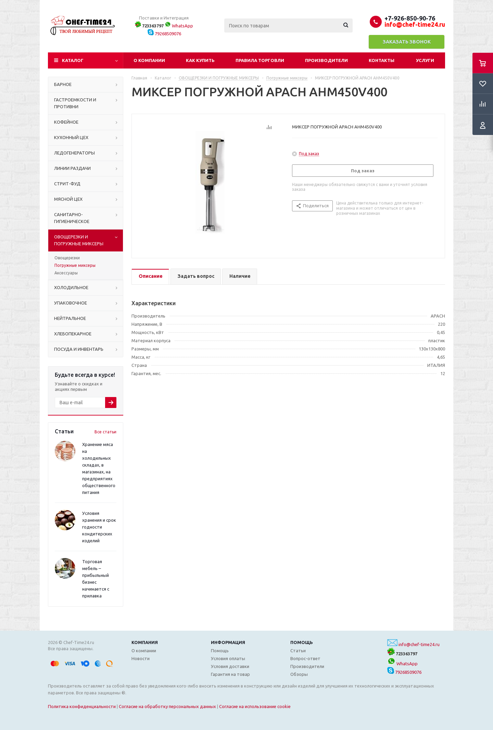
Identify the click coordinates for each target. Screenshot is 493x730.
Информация (228, 642)
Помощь (301, 642)
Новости (140, 658)
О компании (149, 60)
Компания (144, 642)
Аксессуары (66, 273)
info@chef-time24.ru (419, 644)
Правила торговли (260, 60)
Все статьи (105, 432)
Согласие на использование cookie (255, 706)
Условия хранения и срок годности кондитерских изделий (99, 527)
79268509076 (164, 33)
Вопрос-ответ (305, 658)
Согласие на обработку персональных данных (167, 706)
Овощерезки (67, 258)
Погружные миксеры (75, 265)
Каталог (73, 60)
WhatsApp (179, 25)
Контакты (381, 60)
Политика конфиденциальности (82, 706)
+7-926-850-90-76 (409, 18)
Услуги (425, 60)
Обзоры (299, 674)
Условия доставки (230, 666)
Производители (326, 60)
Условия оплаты (228, 658)
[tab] (150, 277)
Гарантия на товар (230, 674)
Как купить (200, 60)
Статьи (298, 650)
